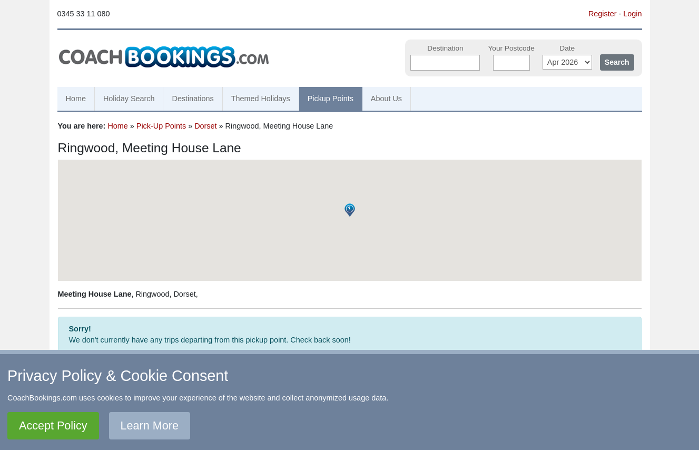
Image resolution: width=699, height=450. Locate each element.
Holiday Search (129, 98)
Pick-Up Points (161, 126)
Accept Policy (53, 425)
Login (632, 13)
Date (567, 48)
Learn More (150, 425)
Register (602, 13)
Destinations (192, 98)
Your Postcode (511, 48)
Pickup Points (330, 98)
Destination (445, 48)
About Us (386, 98)
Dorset (205, 126)
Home (76, 98)
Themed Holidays (260, 98)
